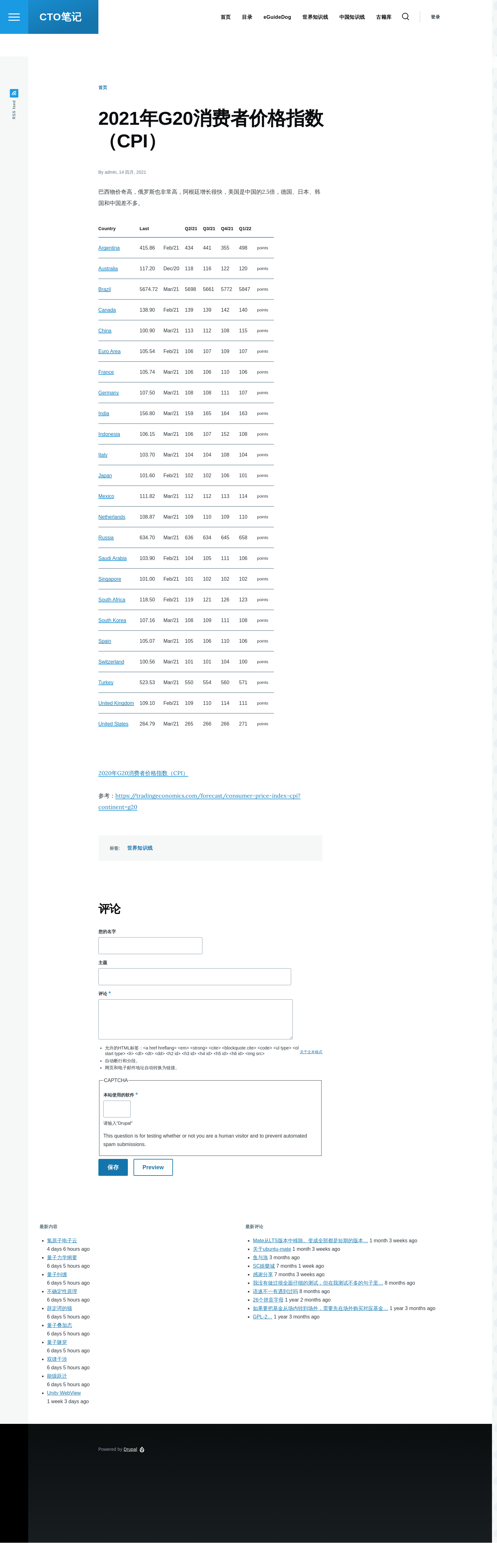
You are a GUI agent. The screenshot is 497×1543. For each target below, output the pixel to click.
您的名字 (107, 931)
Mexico (106, 496)
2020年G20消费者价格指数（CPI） (143, 773)
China (105, 331)
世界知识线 (140, 848)
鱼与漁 (260, 1257)
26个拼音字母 (268, 1300)
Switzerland (111, 662)
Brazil (104, 289)
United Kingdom (116, 703)
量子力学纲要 (62, 1257)
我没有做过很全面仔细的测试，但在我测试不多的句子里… (318, 1283)
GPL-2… (262, 1317)
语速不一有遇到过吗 (275, 1291)
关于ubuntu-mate (272, 1249)
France (106, 372)
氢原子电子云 (62, 1241)
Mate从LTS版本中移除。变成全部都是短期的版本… (310, 1241)
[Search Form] (405, 39)
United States (113, 724)
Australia (108, 269)
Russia (106, 538)
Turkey (105, 682)
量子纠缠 (57, 1274)
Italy (102, 455)
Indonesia (109, 434)
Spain (104, 641)
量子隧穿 (57, 1342)
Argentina (109, 248)
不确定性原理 (62, 1291)
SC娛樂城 (264, 1266)
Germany (108, 393)
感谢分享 (263, 1274)
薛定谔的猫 (59, 1308)
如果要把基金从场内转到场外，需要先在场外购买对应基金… (320, 1308)
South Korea (112, 620)
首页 (102, 87)
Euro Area (109, 351)
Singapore (109, 579)
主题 (102, 962)
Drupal (130, 1449)
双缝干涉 (57, 1359)
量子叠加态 (59, 1325)
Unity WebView (64, 1393)
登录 (435, 39)
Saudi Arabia (112, 558)
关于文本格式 (311, 1052)
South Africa (111, 600)
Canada (107, 310)
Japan (105, 475)
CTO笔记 (60, 39)
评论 (102, 993)
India (103, 413)
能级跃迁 (57, 1376)
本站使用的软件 (118, 1095)
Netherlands (111, 517)
